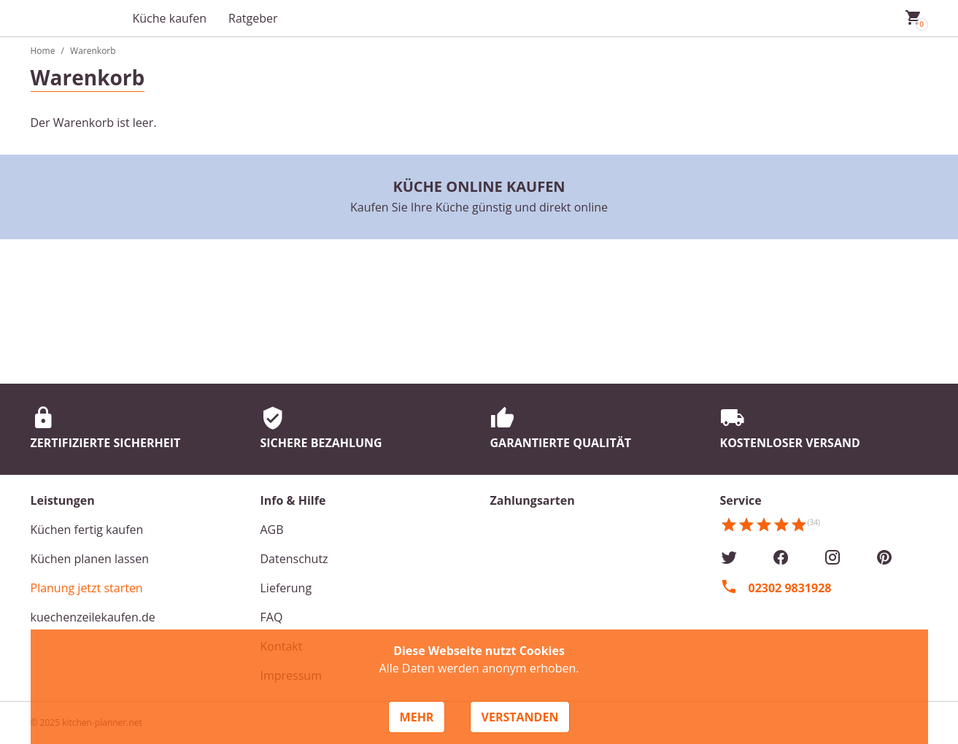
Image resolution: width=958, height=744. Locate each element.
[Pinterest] (884, 558)
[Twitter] (729, 558)
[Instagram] (832, 558)
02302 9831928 (790, 588)
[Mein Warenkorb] (913, 18)
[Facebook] (780, 558)
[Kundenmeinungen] (770, 529)
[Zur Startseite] (74, 18)
